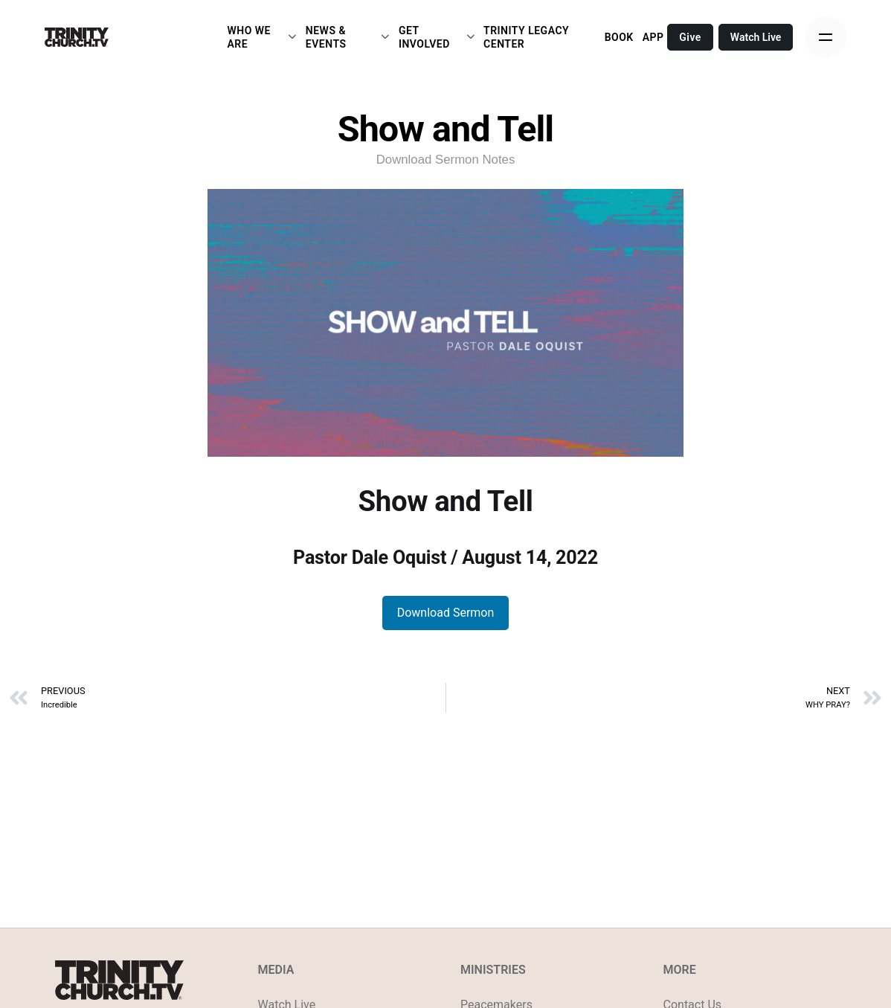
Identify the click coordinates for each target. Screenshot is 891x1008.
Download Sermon (446, 613)
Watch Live (756, 37)
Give (690, 37)
